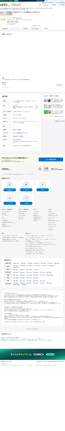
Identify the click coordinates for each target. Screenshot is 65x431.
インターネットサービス (4, 365)
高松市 (23, 277)
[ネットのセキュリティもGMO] (9, 1)
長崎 (27, 282)
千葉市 (46, 265)
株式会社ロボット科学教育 (18, 136)
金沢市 (30, 272)
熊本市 (37, 283)
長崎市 (30, 283)
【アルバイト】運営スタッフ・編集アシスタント (10, 235)
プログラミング (4, 218)
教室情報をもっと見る (36, 25)
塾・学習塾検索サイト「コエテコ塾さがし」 (33, 241)
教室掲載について (36, 215)
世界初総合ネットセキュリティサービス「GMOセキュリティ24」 (10, 339)
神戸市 (37, 275)
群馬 (28, 265)
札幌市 (18, 263)
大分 (41, 282)
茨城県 (8, 79)
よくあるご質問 (36, 211)
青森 (22, 263)
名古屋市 (30, 269)
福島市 (58, 263)
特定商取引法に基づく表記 (52, 215)
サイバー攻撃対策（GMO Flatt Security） (32, 340)
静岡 (21, 269)
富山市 (23, 272)
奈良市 (43, 275)
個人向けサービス (50, 365)
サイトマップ (50, 227)
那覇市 (25, 284)
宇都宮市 (23, 265)
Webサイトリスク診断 (30, 339)
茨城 (14, 265)
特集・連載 (4, 213)
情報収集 (38, 365)
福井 (34, 272)
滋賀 (14, 275)
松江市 (23, 280)
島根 (21, 280)
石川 (27, 272)
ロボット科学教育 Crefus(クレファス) (20, 132)
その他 (55, 365)
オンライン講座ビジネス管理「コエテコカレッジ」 (34, 246)
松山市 (30, 277)
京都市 (23, 275)
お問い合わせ (35, 213)
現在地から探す (21, 218)
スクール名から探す (22, 215)
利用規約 (49, 211)
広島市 (37, 280)
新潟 (14, 272)
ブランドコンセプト (51, 222)
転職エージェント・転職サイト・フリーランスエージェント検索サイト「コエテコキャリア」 (41, 239)
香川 (21, 277)
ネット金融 (41, 365)
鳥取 (14, 280)
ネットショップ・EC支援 (12, 365)
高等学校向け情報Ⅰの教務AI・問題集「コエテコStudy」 (35, 250)
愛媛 (27, 277)
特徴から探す (21, 217)
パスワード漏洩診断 (23, 339)
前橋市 (31, 265)
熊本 (34, 282)
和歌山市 (51, 275)
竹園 (20, 106)
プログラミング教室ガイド (6, 211)
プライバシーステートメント (53, 217)
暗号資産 (45, 365)
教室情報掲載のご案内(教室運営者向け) (48, 2)
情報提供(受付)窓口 (36, 218)
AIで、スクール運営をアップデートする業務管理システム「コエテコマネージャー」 (40, 242)
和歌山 (48, 275)
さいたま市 (38, 265)
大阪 (27, 275)
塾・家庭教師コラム (5, 220)
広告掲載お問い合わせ (37, 217)
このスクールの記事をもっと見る (56, 116)
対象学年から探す (22, 213)
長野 (47, 272)
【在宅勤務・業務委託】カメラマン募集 (8, 239)
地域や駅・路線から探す (23, 211)
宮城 (35, 263)
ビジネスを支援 (18, 365)
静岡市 (23, 269)
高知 (34, 277)
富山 (21, 272)
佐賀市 (23, 283)
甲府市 (43, 272)
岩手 (28, 263)
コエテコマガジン (5, 215)
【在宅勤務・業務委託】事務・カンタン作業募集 (10, 241)
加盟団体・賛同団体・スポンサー (53, 220)
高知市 (37, 277)
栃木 (21, 265)
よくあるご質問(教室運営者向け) (60, 2)
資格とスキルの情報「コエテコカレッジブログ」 (34, 248)
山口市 (43, 280)
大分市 (43, 283)
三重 (35, 269)
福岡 (14, 282)
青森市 (24, 263)
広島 (34, 280)
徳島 (14, 277)
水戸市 (17, 265)
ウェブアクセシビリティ (52, 226)
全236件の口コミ (19, 17)
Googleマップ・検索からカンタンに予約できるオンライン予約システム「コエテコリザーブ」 (41, 244)
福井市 (37, 272)
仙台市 (38, 263)
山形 (48, 263)
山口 (41, 280)
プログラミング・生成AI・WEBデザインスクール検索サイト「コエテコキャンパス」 (40, 235)
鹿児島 (14, 284)
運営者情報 (35, 220)
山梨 (41, 272)
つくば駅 (3, 84)
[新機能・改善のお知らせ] (40, 5)
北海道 (14, 263)
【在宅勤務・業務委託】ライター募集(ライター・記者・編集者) (12, 237)
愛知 (27, 269)
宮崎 (47, 282)
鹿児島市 (18, 284)
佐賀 (21, 282)
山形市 (51, 263)
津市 (37, 269)
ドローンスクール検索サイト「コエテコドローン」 (34, 237)
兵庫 (34, 275)
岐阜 (14, 269)
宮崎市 (50, 283)
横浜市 (18, 267)
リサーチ (34, 365)
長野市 (50, 272)
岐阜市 (17, 269)
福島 (55, 263)
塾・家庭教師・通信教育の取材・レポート (9, 222)
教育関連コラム (4, 224)
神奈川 (14, 267)
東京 (50, 265)
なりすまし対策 (41, 340)
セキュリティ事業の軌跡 (48, 340)
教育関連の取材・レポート (6, 226)
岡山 (27, 280)
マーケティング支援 (29, 365)
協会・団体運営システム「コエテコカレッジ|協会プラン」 (35, 253)
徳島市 (17, 277)
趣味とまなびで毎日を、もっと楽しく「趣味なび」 (34, 251)
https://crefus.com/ (17, 139)
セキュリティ (23, 365)
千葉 (43, 265)
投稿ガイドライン (51, 218)
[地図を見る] (36, 107)
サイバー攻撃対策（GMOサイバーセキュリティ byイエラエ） (16, 340)
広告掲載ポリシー (51, 229)
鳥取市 (17, 280)
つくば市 (11, 79)
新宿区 (52, 265)
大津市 (17, 275)
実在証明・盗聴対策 (3, 340)
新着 (2, 217)
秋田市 (44, 263)
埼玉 (35, 265)
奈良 (41, 275)
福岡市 (17, 283)
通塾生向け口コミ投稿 (59, 121)
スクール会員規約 (51, 213)
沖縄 (22, 284)
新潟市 (17, 272)
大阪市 (30, 275)
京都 (21, 275)
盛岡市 (31, 263)
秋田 (42, 263)
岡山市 (30, 280)
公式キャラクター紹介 (52, 224)
